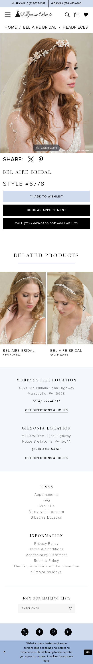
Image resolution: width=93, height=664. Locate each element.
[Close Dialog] (4, 652)
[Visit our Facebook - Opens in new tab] (39, 631)
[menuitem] (7, 15)
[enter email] (46, 608)
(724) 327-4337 (46, 401)
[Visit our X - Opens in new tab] (24, 631)
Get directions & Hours (46, 410)
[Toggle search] (67, 15)
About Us (46, 506)
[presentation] (23, 308)
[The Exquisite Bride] (33, 14)
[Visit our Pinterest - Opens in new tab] (68, 631)
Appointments (46, 495)
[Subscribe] (70, 608)
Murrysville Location (46, 512)
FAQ (46, 500)
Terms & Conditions (46, 549)
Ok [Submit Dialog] (88, 652)
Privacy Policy (46, 544)
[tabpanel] (46, 93)
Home (11, 27)
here (46, 660)
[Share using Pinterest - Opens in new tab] (41, 159)
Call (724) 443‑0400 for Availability (47, 223)
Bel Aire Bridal (39, 27)
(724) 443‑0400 (46, 449)
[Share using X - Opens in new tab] (31, 159)
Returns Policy (46, 561)
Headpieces (75, 27)
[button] (7, 15)
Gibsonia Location (46, 517)
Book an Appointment (47, 210)
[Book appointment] (76, 15)
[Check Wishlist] (85, 15)
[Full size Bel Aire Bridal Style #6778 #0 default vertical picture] (46, 93)
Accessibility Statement (46, 555)
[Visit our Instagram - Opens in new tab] (53, 631)
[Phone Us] (28, 3)
